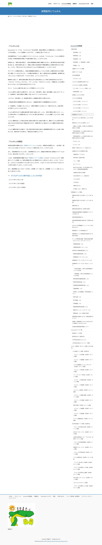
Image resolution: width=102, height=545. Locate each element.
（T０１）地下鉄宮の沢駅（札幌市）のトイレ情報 (82, 427)
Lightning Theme (50, 541)
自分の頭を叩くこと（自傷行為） (81, 176)
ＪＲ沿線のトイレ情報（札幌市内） (81, 351)
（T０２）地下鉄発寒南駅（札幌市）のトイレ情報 (82, 443)
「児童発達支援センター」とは (79, 247)
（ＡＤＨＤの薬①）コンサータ (79, 101)
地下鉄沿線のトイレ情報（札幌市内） (81, 423)
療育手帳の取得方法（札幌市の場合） (81, 209)
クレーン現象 (76, 161)
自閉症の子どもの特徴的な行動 (79, 151)
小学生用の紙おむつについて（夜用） (81, 343)
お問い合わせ (61, 496)
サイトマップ (12, 498)
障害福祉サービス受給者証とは (79, 230)
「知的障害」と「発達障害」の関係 (81, 62)
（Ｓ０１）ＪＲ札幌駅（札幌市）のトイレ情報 (83, 355)
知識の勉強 (74, 49)
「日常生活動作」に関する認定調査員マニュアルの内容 (83, 269)
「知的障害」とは (76, 52)
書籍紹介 (36, 496)
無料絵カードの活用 (77, 333)
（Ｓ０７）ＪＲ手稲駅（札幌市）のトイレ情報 (83, 401)
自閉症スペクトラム (29, 145)
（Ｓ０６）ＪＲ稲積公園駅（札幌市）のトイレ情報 (83, 396)
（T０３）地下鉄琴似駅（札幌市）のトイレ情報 (82, 453)
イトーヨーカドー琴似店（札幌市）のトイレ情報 (83, 375)
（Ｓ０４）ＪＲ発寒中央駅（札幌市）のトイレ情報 (83, 380)
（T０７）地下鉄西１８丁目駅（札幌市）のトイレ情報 (83, 486)
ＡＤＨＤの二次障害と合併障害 (79, 85)
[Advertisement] (51, 29)
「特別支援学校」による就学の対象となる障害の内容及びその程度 (82, 137)
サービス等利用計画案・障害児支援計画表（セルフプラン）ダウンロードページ (82, 239)
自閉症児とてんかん (77, 114)
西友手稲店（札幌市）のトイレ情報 (82, 405)
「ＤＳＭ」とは (76, 141)
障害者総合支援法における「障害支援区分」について (82, 317)
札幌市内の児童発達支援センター (80, 250)
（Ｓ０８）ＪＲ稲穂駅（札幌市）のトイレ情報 (83, 409)
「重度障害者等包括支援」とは (79, 306)
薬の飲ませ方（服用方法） (78, 336)
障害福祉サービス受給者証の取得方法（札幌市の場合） (82, 234)
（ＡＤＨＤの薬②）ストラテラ (79, 104)
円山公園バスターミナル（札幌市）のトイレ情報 (83, 478)
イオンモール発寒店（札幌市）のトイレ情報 (83, 391)
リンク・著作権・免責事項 (72, 496)
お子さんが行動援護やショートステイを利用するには (82, 226)
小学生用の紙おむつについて (79, 339)
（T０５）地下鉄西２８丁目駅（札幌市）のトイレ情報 (83, 468)
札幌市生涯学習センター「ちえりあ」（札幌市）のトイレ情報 (83, 438)
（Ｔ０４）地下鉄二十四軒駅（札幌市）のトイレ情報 (83, 463)
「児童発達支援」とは (77, 244)
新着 (54, 496)
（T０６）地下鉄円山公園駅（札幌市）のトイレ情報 (82, 473)
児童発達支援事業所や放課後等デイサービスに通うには (82, 213)
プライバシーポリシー (87, 496)
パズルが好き (76, 179)
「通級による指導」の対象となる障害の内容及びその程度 (82, 127)
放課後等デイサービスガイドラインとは (82, 260)
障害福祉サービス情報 (76, 192)
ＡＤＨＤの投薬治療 (77, 98)
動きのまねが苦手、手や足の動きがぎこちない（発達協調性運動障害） (83, 168)
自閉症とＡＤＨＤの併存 (78, 95)
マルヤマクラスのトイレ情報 (80, 482)
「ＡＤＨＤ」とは (76, 78)
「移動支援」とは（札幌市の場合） (81, 313)
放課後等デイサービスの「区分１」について (82, 264)
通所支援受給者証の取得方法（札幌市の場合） (82, 221)
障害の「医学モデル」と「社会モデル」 (82, 148)
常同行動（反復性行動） (79, 157)
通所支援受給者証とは (77, 217)
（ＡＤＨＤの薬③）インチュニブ (80, 108)
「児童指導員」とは (77, 288)
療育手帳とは (75, 205)
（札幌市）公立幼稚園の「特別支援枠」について (82, 292)
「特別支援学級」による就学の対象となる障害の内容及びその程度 (82, 132)
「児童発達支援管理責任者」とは (80, 285)
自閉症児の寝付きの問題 (79, 172)
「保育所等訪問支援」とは (78, 282)
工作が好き (76, 182)
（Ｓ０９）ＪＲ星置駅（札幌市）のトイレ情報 (83, 414)
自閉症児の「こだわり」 (79, 154)
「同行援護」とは (76, 300)
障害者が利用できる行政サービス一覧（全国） (82, 201)
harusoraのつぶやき (46, 496)
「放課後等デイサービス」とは (79, 257)
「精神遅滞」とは (76, 55)
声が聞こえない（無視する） (80, 189)
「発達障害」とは (76, 59)
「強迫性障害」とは (77, 91)
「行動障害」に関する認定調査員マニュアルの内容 (83, 274)
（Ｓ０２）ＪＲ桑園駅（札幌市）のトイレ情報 (83, 360)
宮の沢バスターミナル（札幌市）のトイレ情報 (83, 433)
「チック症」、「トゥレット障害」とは (81, 88)
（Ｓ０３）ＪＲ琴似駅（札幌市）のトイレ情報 (83, 370)
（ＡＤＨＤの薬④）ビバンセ (79, 111)
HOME (10, 496)
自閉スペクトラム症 (77, 72)
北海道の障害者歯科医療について (80, 326)
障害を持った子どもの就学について (81, 123)
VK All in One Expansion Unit (61, 541)
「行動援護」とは (76, 303)
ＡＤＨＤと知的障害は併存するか (80, 82)
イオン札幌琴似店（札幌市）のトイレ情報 (83, 458)
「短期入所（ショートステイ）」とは (81, 310)
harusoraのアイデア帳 (76, 330)
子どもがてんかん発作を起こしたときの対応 (26, 175)
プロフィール (17, 496)
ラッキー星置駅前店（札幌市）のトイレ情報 (83, 419)
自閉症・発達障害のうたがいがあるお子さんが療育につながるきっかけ (82, 322)
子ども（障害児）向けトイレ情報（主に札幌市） (82, 347)
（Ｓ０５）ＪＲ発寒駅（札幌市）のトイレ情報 (83, 385)
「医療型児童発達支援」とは (79, 253)
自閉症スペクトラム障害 (36, 158)
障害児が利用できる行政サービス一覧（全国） (82, 196)
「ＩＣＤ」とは (76, 144)
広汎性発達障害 (76, 75)
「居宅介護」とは (76, 297)
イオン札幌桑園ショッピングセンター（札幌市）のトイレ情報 (82, 365)
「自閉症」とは (76, 65)
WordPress (42, 541)
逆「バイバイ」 (77, 164)
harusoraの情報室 (76, 46)
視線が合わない (77, 185)
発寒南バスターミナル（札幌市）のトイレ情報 (83, 448)
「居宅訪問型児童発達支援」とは (80, 278)
